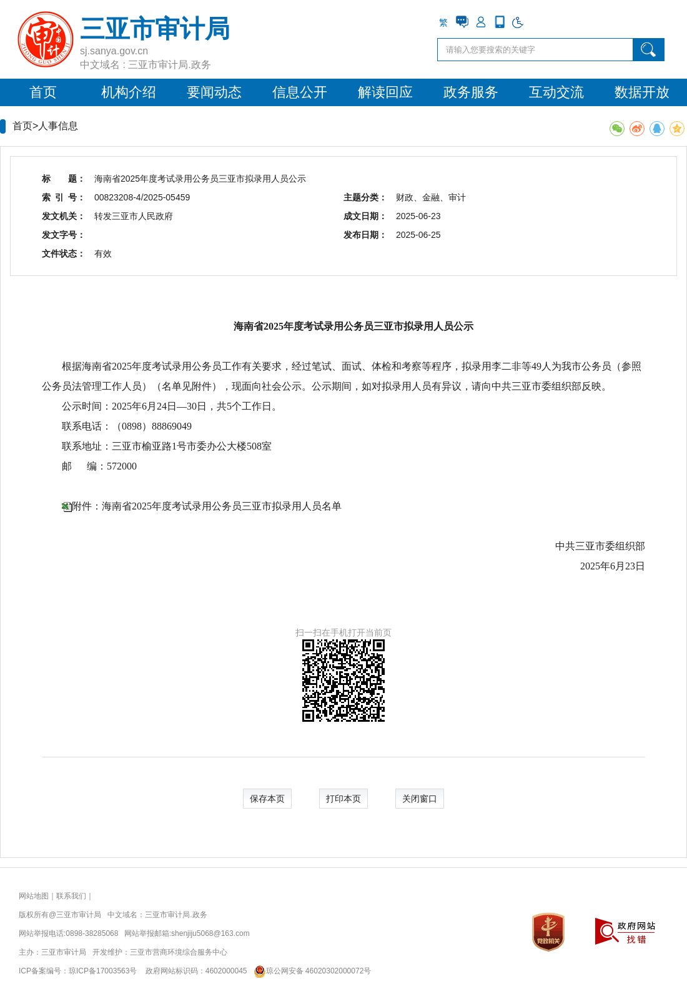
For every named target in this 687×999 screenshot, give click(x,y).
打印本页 (343, 799)
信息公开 (299, 92)
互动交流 (556, 92)
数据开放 (642, 92)
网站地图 (34, 896)
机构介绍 (128, 92)
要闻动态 (214, 92)
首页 (43, 92)
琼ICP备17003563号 (103, 971)
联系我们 (71, 896)
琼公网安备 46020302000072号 (310, 971)
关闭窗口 (419, 799)
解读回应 (385, 92)
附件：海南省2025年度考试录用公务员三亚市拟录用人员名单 (207, 506)
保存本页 (267, 799)
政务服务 (470, 92)
